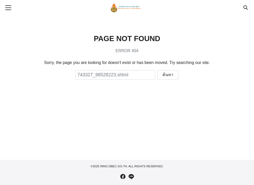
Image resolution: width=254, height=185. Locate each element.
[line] (131, 176)
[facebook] (123, 176)
